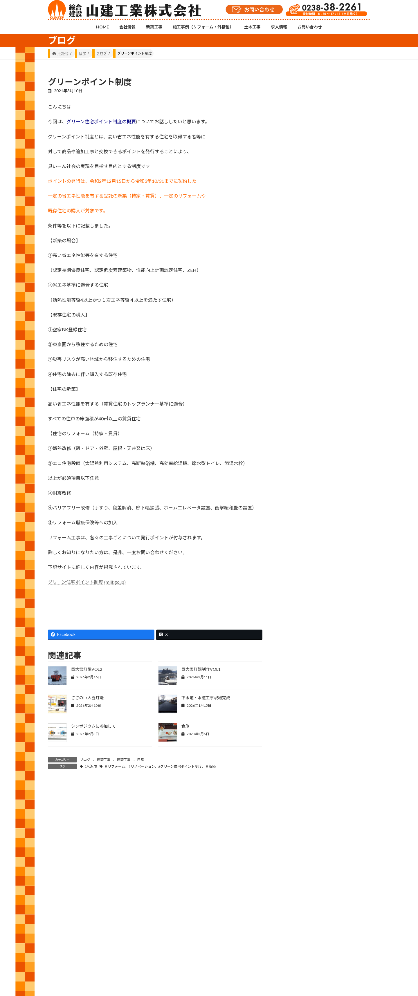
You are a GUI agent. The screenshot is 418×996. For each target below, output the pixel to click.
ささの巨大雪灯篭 (87, 697)
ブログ (85, 760)
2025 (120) (299, 613)
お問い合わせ (250, 945)
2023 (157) (299, 648)
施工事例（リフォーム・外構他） (152, 945)
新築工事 (108, 945)
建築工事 (104, 760)
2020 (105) (299, 701)
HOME (58, 945)
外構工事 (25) (301, 506)
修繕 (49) (297, 488)
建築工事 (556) (302, 524)
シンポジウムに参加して (93, 726)
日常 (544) (298, 541)
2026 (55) (297, 596)
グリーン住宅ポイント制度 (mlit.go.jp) (87, 582)
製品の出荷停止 (345, 271)
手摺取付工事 (343, 188)
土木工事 (196, 945)
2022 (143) (299, 666)
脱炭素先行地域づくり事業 (348, 352)
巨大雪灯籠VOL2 (86, 669)
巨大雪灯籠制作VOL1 (201, 669)
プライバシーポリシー (289, 945)
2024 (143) (299, 631)
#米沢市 (90, 766)
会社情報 (82, 945)
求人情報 (222, 945)
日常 (140, 760)
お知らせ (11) (301, 471)
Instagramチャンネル (209, 916)
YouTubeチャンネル (318, 920)
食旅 (185, 726)
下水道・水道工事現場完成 (205, 697)
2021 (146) (299, 684)
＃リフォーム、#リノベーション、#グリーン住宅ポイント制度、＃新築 (160, 766)
